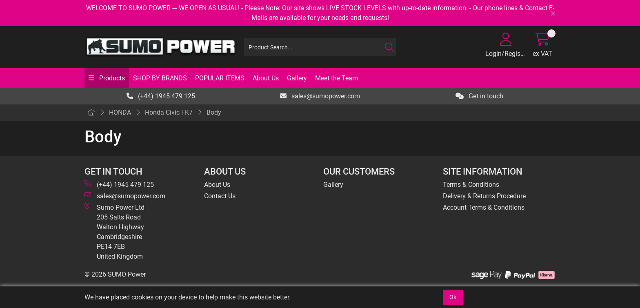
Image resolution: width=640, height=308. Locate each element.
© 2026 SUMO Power (115, 274)
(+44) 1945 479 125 (161, 96)
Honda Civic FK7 (169, 112)
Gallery (297, 78)
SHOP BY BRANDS (160, 78)
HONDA (120, 112)
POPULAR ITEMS (219, 78)
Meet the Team (336, 78)
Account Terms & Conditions (483, 207)
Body (214, 112)
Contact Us (220, 196)
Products (111, 78)
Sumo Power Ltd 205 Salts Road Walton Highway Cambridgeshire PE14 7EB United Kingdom (114, 231)
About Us (266, 78)
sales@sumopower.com (320, 96)
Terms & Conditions (471, 184)
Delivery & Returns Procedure (484, 196)
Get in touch (479, 96)
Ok (452, 297)
